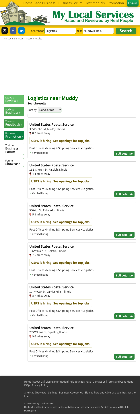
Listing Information (57, 381)
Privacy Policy (40, 385)
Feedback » (14, 123)
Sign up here (92, 392)
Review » (14, 99)
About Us (38, 381)
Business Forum (14, 148)
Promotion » (14, 135)
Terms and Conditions (120, 381)
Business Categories (71, 392)
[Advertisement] (70, 67)
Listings (52, 392)
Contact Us (99, 381)
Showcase (14, 162)
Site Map (29, 392)
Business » (14, 111)
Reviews (41, 392)
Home (27, 381)
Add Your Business (80, 381)
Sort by (32, 110)
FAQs (27, 385)
